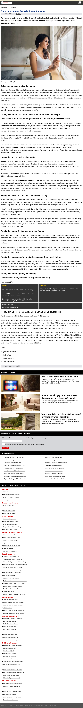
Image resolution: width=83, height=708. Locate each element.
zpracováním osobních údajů (19, 444)
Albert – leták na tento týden (10, 626)
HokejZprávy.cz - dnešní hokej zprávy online (14, 470)
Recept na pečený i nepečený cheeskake (13, 605)
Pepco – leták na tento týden (10, 632)
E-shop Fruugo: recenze (9, 510)
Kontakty (11, 705)
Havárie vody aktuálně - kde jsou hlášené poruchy (15, 564)
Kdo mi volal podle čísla (9, 575)
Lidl (11, 332)
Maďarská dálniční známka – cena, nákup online (15, 580)
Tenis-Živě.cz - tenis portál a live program (14, 473)
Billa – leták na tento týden (9, 629)
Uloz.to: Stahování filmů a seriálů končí (12, 683)
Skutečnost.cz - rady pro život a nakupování (14, 457)
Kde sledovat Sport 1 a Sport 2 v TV (12, 572)
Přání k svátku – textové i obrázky (11, 675)
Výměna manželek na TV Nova (10, 535)
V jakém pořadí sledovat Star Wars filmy (12, 543)
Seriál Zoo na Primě (8, 548)
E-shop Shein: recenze (8, 508)
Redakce (18, 14)
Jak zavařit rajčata (7, 607)
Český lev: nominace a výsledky (11, 497)
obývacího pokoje (65, 219)
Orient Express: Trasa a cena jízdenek (12, 659)
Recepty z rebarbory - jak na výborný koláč (13, 602)
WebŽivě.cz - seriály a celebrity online (13, 460)
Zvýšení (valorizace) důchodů (10, 524)
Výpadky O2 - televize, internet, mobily (12, 567)
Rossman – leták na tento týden (11, 640)
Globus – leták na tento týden (10, 634)
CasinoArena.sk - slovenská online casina (55, 476)
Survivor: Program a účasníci (10, 551)
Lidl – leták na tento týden (9, 621)
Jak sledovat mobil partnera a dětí (11, 556)
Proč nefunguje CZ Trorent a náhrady (12, 697)
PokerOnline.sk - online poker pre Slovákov (55, 479)
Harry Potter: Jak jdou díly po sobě (11, 545)
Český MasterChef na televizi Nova (11, 537)
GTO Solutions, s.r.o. (51, 705)
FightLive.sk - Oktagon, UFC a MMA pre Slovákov (16, 479)
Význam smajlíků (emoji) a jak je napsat (12, 570)
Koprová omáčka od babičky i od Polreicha (13, 610)
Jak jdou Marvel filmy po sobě (10, 540)
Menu (79, 3)
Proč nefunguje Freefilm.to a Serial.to (12, 691)
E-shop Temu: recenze (8, 505)
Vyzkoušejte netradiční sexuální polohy (12, 669)
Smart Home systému (70, 250)
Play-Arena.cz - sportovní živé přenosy (54, 473)
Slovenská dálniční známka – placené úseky (13, 583)
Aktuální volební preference (9, 518)
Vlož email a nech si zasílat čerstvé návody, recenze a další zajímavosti (27, 438)
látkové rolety (58, 98)
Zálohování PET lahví (8, 591)
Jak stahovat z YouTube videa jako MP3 (12, 689)
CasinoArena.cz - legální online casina (54, 460)
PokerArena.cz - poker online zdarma (53, 470)
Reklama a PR (3, 705)
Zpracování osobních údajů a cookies (34, 705)
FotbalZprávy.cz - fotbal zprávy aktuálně (13, 468)
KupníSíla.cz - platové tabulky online (53, 457)
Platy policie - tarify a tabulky (10, 529)
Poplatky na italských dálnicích (10, 589)
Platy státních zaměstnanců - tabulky (12, 527)
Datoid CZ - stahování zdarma (10, 699)
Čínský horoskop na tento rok (10, 653)
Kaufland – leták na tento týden (10, 624)
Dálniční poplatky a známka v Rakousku (12, 586)
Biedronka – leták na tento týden (11, 637)
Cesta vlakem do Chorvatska (10, 667)
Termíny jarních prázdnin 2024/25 (11, 500)
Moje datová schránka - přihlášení (11, 578)
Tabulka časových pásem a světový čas (12, 559)
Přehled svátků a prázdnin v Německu (12, 645)
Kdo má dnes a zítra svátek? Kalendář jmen (13, 672)
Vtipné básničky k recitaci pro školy (11, 677)
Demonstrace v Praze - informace (11, 521)
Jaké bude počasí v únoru (9, 492)
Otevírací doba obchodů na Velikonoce (12, 618)
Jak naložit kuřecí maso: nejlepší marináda (13, 613)
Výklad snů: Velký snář (8, 651)
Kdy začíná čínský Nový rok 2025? (11, 494)
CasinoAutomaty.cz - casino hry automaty (55, 468)
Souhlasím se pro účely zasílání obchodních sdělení (24, 444)
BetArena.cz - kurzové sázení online (12, 462)
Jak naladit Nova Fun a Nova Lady (60, 376)
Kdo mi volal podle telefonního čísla (11, 664)
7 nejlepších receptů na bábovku (11, 599)
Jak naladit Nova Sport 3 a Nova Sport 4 (13, 661)
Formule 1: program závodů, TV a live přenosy (14, 594)
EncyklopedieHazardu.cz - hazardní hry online (56, 462)
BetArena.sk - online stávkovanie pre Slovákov (15, 476)
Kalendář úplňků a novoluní (9, 648)
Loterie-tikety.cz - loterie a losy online (53, 465)
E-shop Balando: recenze (9, 513)
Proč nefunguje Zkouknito (9, 694)
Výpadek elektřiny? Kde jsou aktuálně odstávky (14, 562)
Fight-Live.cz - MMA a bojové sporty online (14, 465)
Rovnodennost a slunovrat (9, 656)
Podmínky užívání (19, 705)
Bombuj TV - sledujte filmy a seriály (11, 686)
